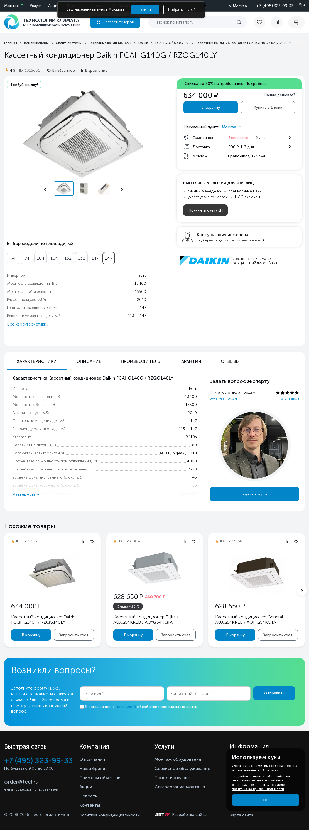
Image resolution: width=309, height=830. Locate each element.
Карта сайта (241, 815)
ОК (266, 800)
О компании (92, 759)
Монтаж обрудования (177, 759)
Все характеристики (27, 324)
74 (13, 258)
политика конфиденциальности (258, 789)
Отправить (274, 693)
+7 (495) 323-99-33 (274, 5)
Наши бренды (94, 768)
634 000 (26, 606)
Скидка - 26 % (128, 606)
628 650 (128, 597)
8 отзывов (290, 398)
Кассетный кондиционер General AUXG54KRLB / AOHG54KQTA (249, 619)
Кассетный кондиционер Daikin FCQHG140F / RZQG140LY (43, 619)
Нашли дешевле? (279, 95)
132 (68, 258)
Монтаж (12, 5)
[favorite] (262, 22)
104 (40, 258)
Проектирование (172, 777)
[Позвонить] (299, 6)
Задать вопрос (254, 494)
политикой (126, 706)
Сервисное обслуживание (182, 768)
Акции (54, 5)
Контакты (89, 805)
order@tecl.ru (21, 781)
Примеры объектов (99, 777)
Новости (88, 796)
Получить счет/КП (205, 210)
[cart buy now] (296, 22)
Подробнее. (257, 83)
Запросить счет (74, 635)
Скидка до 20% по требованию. (226, 83)
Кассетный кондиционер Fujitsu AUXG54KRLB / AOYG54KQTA (145, 619)
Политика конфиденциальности (109, 815)
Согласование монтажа (179, 786)
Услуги (35, 5)
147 (95, 258)
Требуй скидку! (24, 85)
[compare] (277, 22)
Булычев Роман (223, 398)
